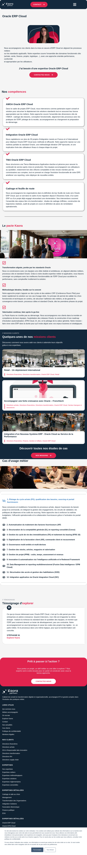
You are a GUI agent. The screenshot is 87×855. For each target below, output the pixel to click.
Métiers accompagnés (10, 712)
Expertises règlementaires (11, 782)
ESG (4, 813)
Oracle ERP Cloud (8, 823)
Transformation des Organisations (14, 801)
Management (7, 797)
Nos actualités (7, 725)
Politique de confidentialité (11, 731)
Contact (5, 722)
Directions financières (10, 744)
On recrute (6, 715)
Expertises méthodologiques (12, 775)
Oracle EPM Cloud (8, 826)
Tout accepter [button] (37, 850)
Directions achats (8, 747)
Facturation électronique (10, 807)
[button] (74, 4)
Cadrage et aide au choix (11, 794)
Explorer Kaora (7, 718)
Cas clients (6, 728)
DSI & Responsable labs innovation (14, 750)
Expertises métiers (8, 772)
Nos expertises (7, 769)
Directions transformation (11, 753)
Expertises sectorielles (10, 785)
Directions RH (7, 756)
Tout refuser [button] (50, 850)
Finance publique (8, 810)
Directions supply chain (10, 760)
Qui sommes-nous (8, 709)
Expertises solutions (9, 778)
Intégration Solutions (9, 804)
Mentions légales (8, 734)
